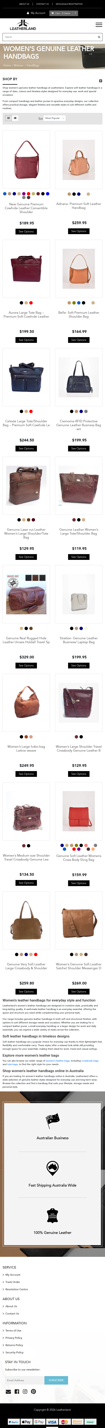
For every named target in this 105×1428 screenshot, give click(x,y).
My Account (11, 1275)
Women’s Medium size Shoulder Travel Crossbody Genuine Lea (26, 857)
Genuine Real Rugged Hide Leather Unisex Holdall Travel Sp (26, 640)
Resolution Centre (15, 1289)
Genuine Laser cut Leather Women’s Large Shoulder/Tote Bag (26, 533)
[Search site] (99, 37)
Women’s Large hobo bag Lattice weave (26, 748)
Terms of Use (12, 1330)
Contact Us (42, 4)
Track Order (11, 1282)
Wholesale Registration (69, 4)
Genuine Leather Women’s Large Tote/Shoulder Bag (78, 531)
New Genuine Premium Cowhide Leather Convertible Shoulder (26, 208)
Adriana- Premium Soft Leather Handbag (78, 206)
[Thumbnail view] (8, 118)
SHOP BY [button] (10, 79)
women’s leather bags (58, 1060)
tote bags (12, 1064)
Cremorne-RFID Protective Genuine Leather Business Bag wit (78, 425)
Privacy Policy (12, 1338)
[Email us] (9, 1392)
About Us (24, 4)
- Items (60, 13)
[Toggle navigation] (98, 25)
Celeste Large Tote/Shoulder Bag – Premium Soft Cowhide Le (26, 423)
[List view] (15, 118)
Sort (40, 119)
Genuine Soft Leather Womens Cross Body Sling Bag (78, 858)
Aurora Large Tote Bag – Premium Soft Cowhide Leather (26, 314)
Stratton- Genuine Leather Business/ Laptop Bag (79, 640)
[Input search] (49, 37)
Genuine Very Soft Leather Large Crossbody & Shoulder (26, 966)
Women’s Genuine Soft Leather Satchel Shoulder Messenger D (78, 966)
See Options (26, 231)
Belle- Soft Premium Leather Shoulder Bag (78, 314)
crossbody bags (90, 1060)
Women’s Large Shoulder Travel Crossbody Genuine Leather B (79, 748)
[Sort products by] (54, 118)
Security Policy (13, 1352)
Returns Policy (13, 1345)
